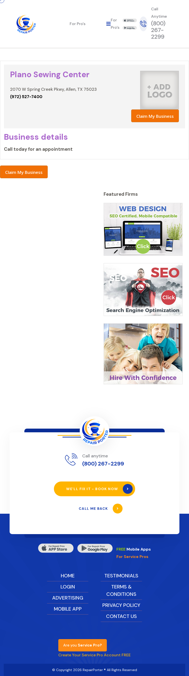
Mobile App (68, 609)
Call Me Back (101, 508)
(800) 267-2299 (158, 30)
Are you (82, 645)
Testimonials (121, 575)
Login (68, 587)
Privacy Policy (121, 605)
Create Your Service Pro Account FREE (94, 655)
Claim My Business (155, 116)
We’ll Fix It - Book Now (99, 489)
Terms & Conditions (121, 590)
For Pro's (77, 23)
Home (68, 575)
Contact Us (121, 616)
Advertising (67, 598)
